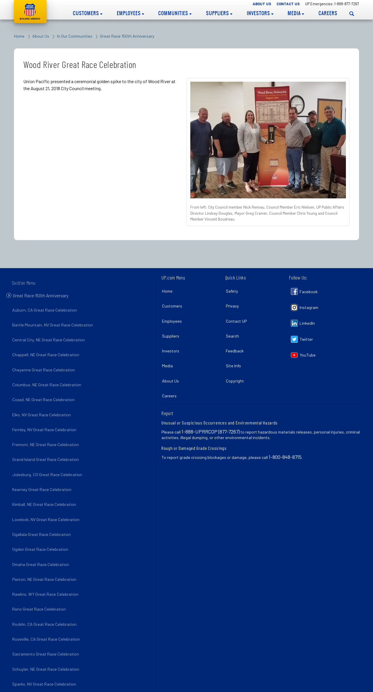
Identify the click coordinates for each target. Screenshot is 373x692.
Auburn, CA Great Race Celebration (45, 314)
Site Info (234, 353)
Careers (328, 13)
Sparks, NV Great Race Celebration (45, 632)
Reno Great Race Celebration (40, 568)
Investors (260, 13)
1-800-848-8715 (285, 439)
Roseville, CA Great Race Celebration (47, 594)
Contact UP (237, 315)
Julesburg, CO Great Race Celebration (48, 454)
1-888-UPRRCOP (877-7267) (211, 414)
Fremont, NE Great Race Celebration (46, 428)
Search (233, 328)
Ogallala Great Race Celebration (42, 505)
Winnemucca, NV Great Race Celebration (50, 657)
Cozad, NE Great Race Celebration (44, 390)
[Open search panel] (351, 13)
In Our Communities (74, 36)
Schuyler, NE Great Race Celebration (46, 619)
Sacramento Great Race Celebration (46, 606)
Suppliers (219, 13)
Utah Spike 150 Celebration (38, 645)
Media (296, 13)
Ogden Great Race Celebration (41, 517)
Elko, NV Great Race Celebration (42, 403)
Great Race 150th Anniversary (127, 36)
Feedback (236, 340)
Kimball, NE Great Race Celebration (45, 479)
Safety (233, 289)
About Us (262, 3)
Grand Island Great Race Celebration (46, 441)
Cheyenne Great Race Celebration (44, 365)
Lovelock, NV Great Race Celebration (47, 492)
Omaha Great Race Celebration (41, 530)
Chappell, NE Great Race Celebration (46, 352)
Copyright (236, 366)
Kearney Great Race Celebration (43, 466)
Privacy (233, 302)
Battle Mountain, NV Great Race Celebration (53, 327)
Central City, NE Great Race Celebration (49, 339)
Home (19, 36)
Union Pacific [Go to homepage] (30, 11)
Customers (87, 13)
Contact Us (288, 3)
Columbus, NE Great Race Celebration (47, 377)
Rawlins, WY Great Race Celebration (46, 556)
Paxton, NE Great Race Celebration (45, 543)
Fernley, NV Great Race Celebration (45, 416)
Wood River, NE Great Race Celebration (49, 670)
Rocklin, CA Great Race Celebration (45, 581)
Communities (174, 13)
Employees (130, 13)
